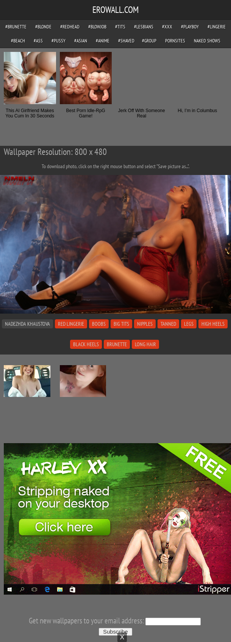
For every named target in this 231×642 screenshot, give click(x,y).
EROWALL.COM (115, 10)
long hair (145, 344)
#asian (80, 40)
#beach (18, 40)
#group (149, 40)
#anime (102, 40)
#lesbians (143, 26)
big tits (121, 323)
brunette (117, 344)
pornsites (175, 40)
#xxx (167, 26)
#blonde (43, 26)
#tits (120, 26)
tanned (168, 323)
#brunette (16, 26)
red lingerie (71, 323)
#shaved (126, 40)
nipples (145, 323)
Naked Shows (207, 40)
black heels (86, 344)
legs (189, 323)
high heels (213, 323)
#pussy (59, 40)
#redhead (70, 26)
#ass (38, 40)
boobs (99, 323)
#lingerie (217, 26)
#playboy (190, 26)
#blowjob (97, 26)
